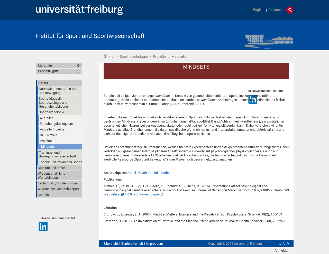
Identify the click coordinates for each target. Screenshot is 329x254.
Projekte (159, 56)
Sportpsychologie (134, 56)
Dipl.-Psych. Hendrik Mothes (150, 173)
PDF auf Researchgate (143, 194)
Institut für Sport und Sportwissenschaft (90, 36)
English (258, 10)
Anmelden (282, 250)
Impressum (154, 244)
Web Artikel (112, 194)
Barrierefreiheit (132, 244)
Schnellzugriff (48, 71)
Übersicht (111, 244)
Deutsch (275, 10)
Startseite (105, 56)
